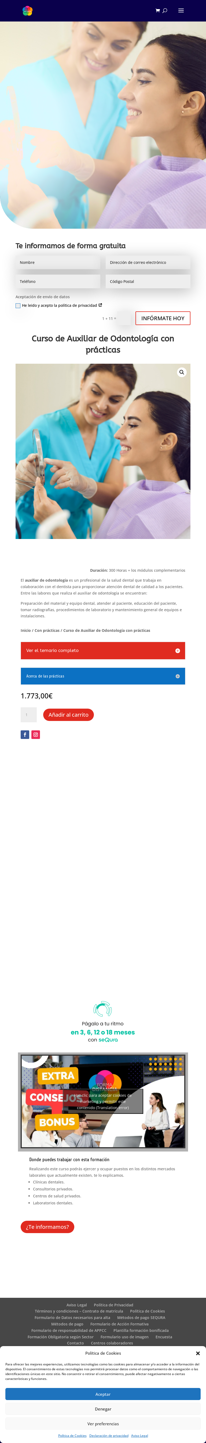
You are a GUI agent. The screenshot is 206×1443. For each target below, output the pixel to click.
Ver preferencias (103, 1423)
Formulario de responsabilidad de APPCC (68, 1330)
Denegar (103, 1409)
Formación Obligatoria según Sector (61, 1336)
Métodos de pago (67, 1324)
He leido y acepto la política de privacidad (59, 305)
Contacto (75, 1343)
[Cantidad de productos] (29, 714)
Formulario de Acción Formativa (119, 1324)
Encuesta (164, 1336)
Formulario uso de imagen (125, 1336)
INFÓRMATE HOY (163, 318)
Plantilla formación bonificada (141, 1330)
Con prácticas (47, 630)
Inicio (26, 630)
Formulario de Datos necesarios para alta (72, 1317)
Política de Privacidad (113, 1304)
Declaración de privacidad (108, 1435)
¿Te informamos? (47, 1226)
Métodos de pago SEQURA (141, 1317)
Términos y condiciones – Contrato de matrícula (79, 1311)
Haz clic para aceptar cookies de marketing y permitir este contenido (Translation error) (103, 1101)
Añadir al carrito (69, 714)
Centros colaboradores (112, 1343)
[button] (198, 1353)
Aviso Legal (139, 1435)
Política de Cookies (72, 1435)
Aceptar (103, 1394)
